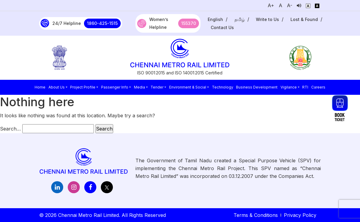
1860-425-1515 (102, 23)
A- (289, 5)
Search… (10, 129)
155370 (188, 23)
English (215, 19)
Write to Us (267, 19)
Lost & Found (304, 19)
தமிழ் (239, 19)
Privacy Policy (300, 215)
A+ (271, 5)
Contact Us (222, 27)
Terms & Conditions (256, 215)
